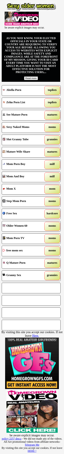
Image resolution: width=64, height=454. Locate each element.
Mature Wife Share (24, 152)
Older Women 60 (24, 226)
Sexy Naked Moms (24, 127)
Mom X (24, 189)
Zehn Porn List (24, 102)
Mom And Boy (24, 176)
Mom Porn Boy (24, 164)
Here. (35, 335)
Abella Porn (24, 90)
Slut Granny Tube (24, 139)
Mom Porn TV (24, 238)
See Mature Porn (24, 115)
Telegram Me (32, 444)
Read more (31, 78)
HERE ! (32, 451)
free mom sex (24, 251)
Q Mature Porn (24, 263)
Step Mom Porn (24, 201)
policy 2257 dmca (12, 438)
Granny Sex (24, 275)
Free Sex (24, 214)
